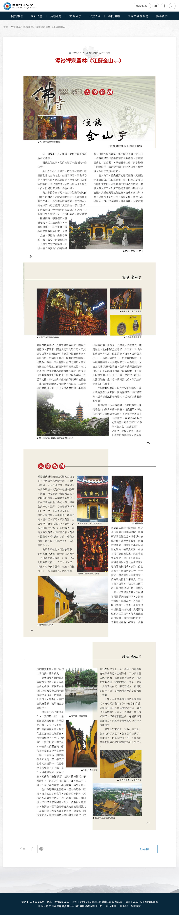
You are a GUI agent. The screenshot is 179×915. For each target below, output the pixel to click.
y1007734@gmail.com (145, 901)
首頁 (5, 27)
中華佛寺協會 (20, 6)
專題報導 (28, 27)
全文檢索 (172, 6)
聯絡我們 (156, 6)
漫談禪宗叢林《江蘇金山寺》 (52, 27)
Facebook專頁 (164, 6)
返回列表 (144, 849)
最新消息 (36, 16)
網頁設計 (125, 906)
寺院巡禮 (114, 16)
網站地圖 (111, 906)
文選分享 (16, 27)
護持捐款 (141, 6)
